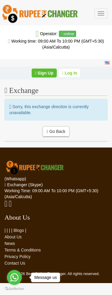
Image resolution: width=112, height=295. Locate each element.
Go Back (56, 131)
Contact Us (14, 263)
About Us (13, 237)
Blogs (18, 230)
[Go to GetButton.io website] (14, 289)
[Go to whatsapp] (14, 277)
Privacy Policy (17, 256)
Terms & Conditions (22, 250)
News (9, 243)
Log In (69, 73)
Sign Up (44, 73)
